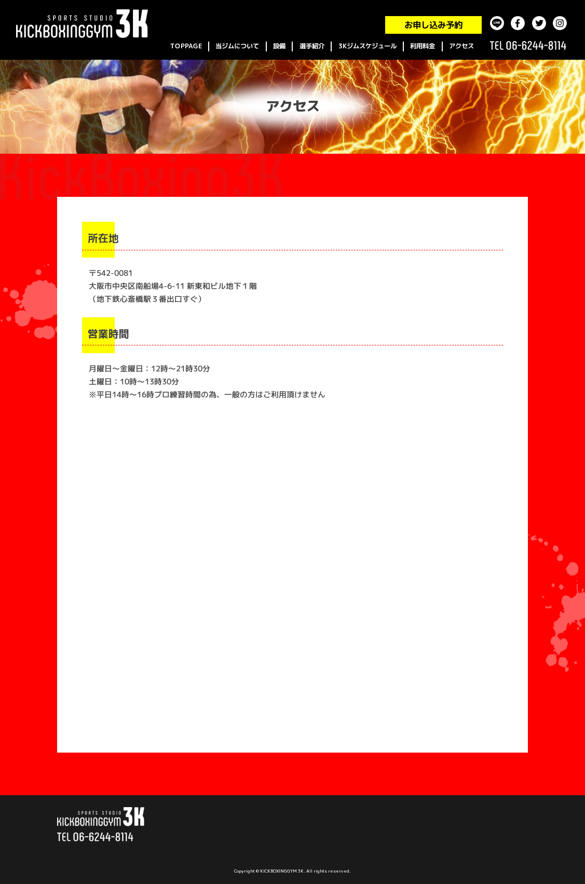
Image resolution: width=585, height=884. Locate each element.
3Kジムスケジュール (367, 46)
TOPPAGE (185, 46)
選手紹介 (312, 46)
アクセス (461, 46)
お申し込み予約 (433, 25)
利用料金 (422, 46)
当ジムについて (237, 46)
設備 (279, 46)
